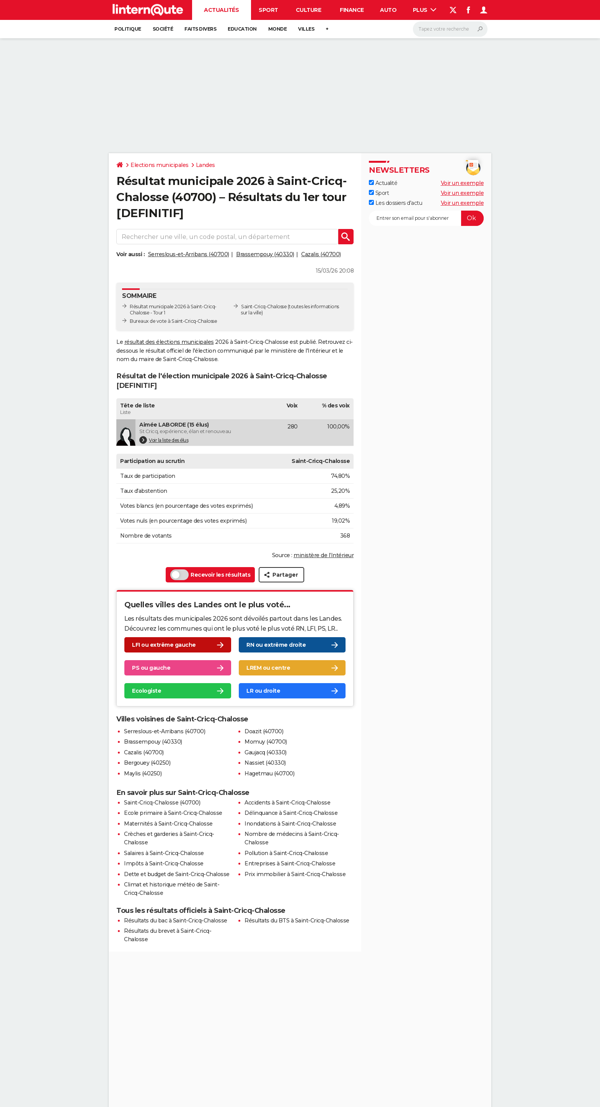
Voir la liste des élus (163, 440)
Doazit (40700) (264, 731)
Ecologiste (146, 691)
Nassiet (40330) (265, 762)
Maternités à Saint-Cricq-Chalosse (168, 823)
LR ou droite (263, 691)
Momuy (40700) (266, 741)
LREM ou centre (268, 668)
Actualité (383, 183)
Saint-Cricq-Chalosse (264, 306)
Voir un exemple (462, 183)
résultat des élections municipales (169, 341)
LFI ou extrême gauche (164, 645)
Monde (277, 29)
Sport (268, 10)
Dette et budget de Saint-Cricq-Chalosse (177, 874)
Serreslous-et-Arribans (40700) (188, 254)
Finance (352, 10)
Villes (306, 29)
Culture (308, 10)
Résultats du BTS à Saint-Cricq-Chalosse (297, 920)
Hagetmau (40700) (269, 773)
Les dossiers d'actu (395, 202)
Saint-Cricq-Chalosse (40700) (162, 802)
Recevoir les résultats (210, 574)
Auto (388, 10)
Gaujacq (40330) (266, 752)
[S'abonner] (426, 218)
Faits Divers (200, 29)
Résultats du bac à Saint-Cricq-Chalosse (175, 920)
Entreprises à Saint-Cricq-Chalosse (290, 863)
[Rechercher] (450, 29)
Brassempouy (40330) (265, 254)
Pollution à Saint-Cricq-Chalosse (286, 853)
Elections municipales (159, 165)
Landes (205, 165)
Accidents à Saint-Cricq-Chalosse (287, 802)
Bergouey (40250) (147, 762)
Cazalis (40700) (321, 254)
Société (163, 29)
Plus (425, 10)
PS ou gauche (151, 668)
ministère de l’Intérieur (323, 555)
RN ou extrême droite (276, 645)
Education (242, 29)
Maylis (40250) (142, 773)
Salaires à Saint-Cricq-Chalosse (164, 853)
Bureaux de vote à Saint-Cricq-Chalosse (173, 321)
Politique (127, 29)
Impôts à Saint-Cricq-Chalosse (164, 863)
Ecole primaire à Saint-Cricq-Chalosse (173, 812)
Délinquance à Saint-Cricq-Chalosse (291, 812)
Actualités (221, 10)
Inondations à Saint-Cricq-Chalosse (290, 823)
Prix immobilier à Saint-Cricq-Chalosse (295, 874)
